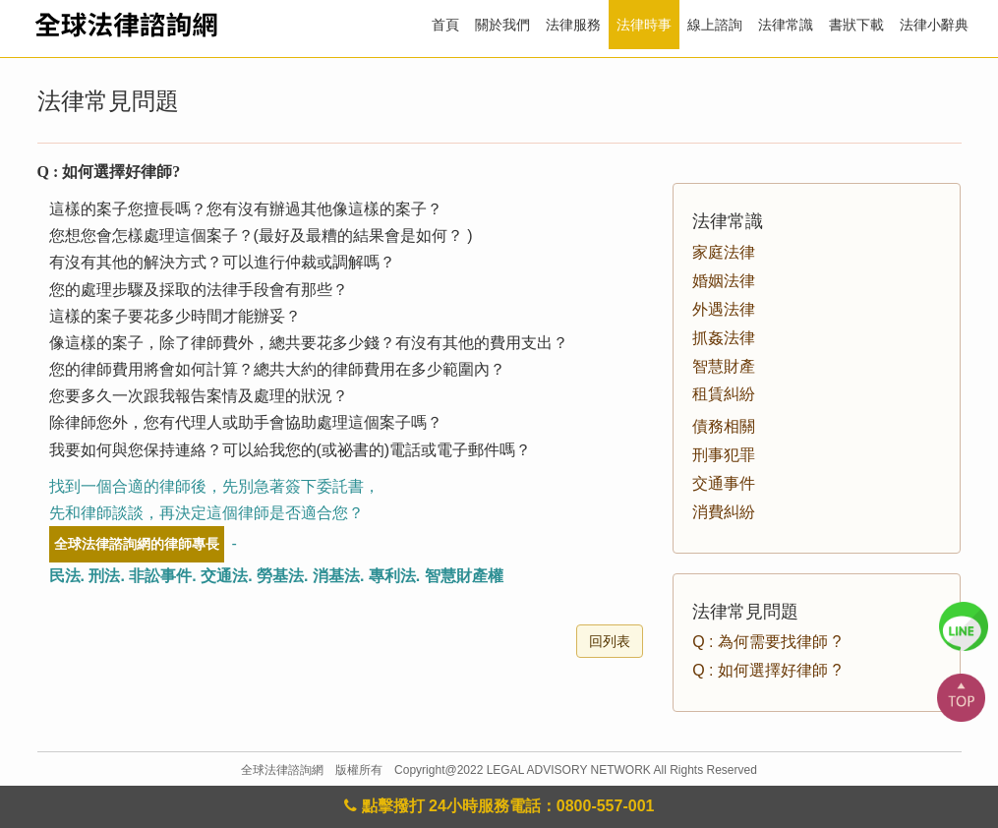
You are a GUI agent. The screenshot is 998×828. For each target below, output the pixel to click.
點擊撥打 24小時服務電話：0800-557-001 (499, 806)
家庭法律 (723, 252)
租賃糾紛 (723, 393)
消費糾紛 (723, 511)
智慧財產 (723, 366)
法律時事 (644, 24)
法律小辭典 (934, 24)
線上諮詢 (714, 24)
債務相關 (723, 426)
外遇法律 (723, 309)
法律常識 (785, 24)
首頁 (445, 24)
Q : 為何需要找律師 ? (766, 641)
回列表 (609, 641)
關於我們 (502, 24)
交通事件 (723, 483)
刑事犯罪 (723, 454)
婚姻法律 (723, 280)
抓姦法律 (723, 337)
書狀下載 (856, 24)
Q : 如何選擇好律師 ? (766, 670)
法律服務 (573, 24)
